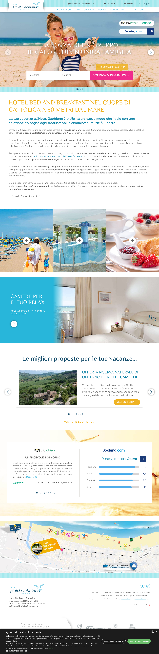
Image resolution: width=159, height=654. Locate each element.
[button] (53, 651)
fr (144, 4)
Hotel (77, 10)
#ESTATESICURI (64, 10)
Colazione (89, 10)
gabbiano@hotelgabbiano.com (81, 3)
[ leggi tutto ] (32, 477)
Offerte (132, 10)
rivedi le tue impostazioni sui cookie (138, 592)
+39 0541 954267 (19, 603)
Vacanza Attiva (117, 10)
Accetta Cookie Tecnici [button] (114, 641)
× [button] (156, 631)
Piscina (102, 10)
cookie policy (119, 592)
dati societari (96, 592)
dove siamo (128, 3)
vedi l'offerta (127, 402)
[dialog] (79, 641)
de (149, 4)
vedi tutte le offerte (78, 422)
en (139, 4)
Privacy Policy (126, 599)
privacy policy (108, 592)
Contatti (144, 10)
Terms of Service (140, 599)
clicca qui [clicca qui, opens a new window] (52, 648)
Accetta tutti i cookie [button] (139, 641)
